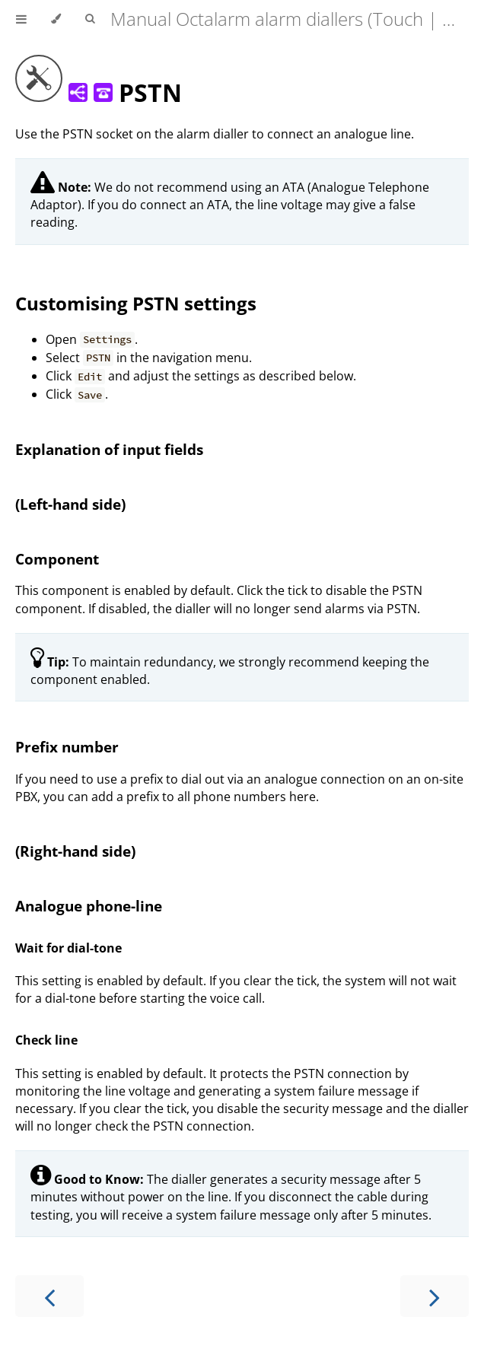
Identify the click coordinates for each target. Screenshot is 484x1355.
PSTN (98, 92)
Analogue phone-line (88, 905)
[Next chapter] (434, 1296)
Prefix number (67, 746)
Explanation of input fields (109, 449)
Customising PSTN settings (135, 303)
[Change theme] (56, 19)
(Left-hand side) (70, 504)
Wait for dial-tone (68, 948)
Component (57, 558)
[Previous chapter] (49, 1296)
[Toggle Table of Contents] (21, 19)
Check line (46, 1040)
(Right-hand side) (75, 850)
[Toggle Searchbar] (90, 19)
